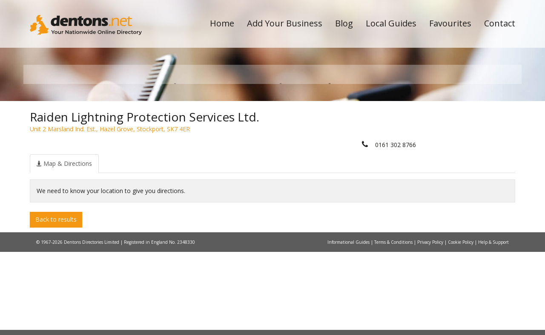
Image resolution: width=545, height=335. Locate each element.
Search (456, 137)
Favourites (450, 23)
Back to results (56, 303)
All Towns (70, 151)
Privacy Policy (431, 325)
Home (222, 23)
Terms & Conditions (394, 325)
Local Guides (391, 23)
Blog (344, 23)
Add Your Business (284, 23)
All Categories (261, 151)
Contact (499, 23)
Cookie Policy (461, 325)
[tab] (64, 246)
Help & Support (493, 325)
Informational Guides (349, 325)
